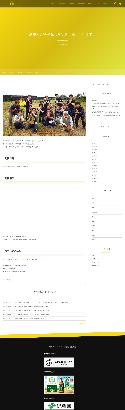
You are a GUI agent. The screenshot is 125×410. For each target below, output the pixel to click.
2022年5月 (94, 159)
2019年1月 (94, 175)
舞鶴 (93, 198)
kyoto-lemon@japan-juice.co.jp (16, 271)
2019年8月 (94, 165)
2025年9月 (94, 143)
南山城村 (94, 212)
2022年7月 (94, 156)
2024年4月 (94, 153)
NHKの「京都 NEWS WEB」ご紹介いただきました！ (106, 103)
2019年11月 (95, 162)
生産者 (94, 203)
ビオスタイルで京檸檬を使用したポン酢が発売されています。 (32, 308)
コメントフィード (97, 262)
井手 (93, 230)
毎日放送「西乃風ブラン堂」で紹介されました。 (105, 112)
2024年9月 (94, 149)
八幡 (93, 221)
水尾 (93, 207)
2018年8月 (94, 181)
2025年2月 (94, 146)
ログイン (94, 255)
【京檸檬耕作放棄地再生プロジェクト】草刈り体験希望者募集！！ (33, 316)
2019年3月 (94, 172)
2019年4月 (94, 168)
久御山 (94, 235)
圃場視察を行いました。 (98, 100)
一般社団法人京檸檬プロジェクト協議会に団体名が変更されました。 (34, 312)
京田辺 (94, 226)
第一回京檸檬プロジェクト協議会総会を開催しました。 (30, 320)
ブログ (94, 240)
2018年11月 (95, 178)
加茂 (93, 217)
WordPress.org (95, 265)
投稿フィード (95, 259)
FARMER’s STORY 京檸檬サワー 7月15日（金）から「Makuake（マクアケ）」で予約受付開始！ (41, 304)
